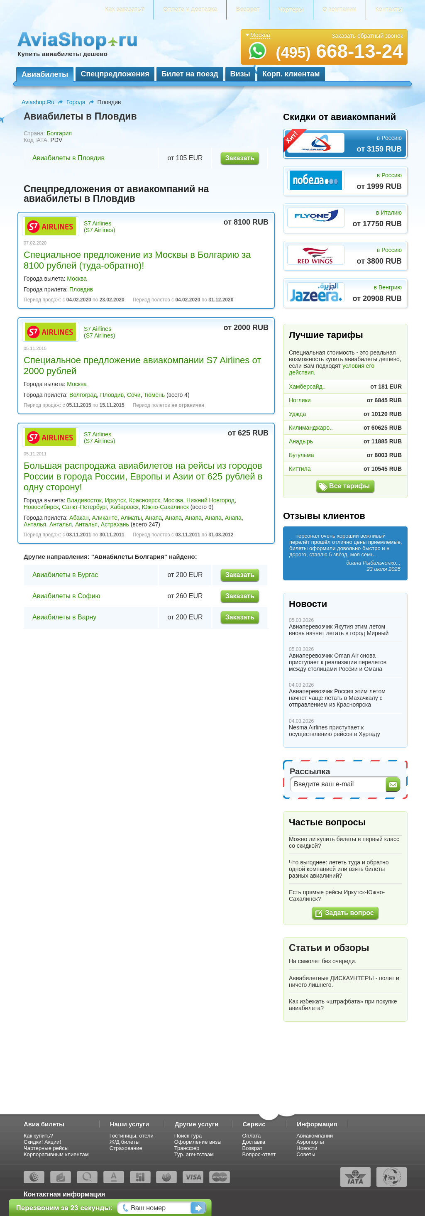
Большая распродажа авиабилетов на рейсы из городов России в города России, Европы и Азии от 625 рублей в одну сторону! (143, 476)
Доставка (254, 1142)
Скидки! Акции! (42, 1142)
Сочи (134, 394)
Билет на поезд (189, 74)
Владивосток (84, 500)
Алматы (131, 517)
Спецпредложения (115, 74)
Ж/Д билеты (124, 1142)
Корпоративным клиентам (56, 1154)
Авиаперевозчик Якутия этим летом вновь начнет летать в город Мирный (338, 629)
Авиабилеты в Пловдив (68, 157)
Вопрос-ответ (259, 1154)
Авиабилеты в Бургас (65, 574)
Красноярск (144, 500)
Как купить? (38, 1136)
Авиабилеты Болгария (129, 556)
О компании (339, 9)
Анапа (153, 517)
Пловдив (81, 289)
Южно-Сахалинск (165, 507)
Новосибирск (41, 507)
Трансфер (187, 1148)
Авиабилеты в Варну (64, 617)
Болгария (59, 133)
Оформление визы (198, 1142)
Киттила (300, 468)
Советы (305, 1154)
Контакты (389, 9)
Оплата (251, 1136)
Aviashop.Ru (38, 102)
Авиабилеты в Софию (66, 595)
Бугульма (301, 455)
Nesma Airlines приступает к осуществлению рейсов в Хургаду (334, 730)
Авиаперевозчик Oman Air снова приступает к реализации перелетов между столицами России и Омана (337, 662)
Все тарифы (349, 485)
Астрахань (115, 524)
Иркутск (115, 500)
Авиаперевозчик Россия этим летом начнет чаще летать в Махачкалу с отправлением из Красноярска (337, 698)
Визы (240, 74)
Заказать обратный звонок (367, 35)
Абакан (79, 517)
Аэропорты (310, 1142)
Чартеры (291, 9)
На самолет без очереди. (323, 961)
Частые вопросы (327, 822)
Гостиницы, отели (132, 1136)
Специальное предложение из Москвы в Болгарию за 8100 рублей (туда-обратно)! (137, 260)
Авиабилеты (45, 74)
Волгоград (83, 394)
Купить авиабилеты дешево (62, 53)
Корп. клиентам (291, 74)
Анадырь (301, 441)
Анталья (35, 524)
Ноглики (300, 400)
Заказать (239, 157)
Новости (308, 604)
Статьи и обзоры (329, 947)
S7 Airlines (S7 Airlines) (99, 226)
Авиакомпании (314, 1136)
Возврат (247, 9)
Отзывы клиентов (324, 516)
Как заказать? (125, 9)
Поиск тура (188, 1136)
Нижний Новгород (210, 500)
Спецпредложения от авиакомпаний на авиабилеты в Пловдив (116, 194)
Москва (77, 278)
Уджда (297, 414)
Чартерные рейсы (46, 1148)
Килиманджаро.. (311, 427)
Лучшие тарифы (326, 335)
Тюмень (154, 394)
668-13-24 (339, 51)
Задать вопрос (349, 912)
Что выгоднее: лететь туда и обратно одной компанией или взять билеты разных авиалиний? (339, 869)
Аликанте (104, 517)
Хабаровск (124, 507)
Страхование (126, 1148)
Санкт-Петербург (84, 507)
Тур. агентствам (194, 1154)
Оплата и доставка (190, 9)
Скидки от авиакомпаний (339, 117)
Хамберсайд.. (307, 386)
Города (75, 102)
